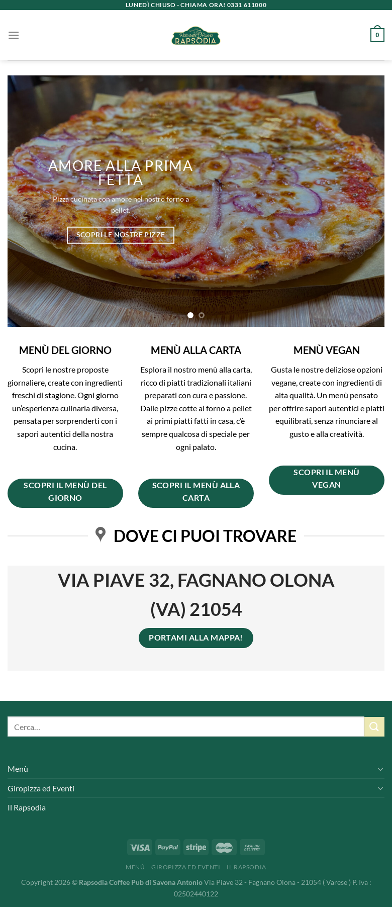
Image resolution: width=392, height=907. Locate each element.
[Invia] (374, 727)
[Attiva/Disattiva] (380, 769)
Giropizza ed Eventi (41, 788)
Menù (18, 768)
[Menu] (14, 35)
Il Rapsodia (27, 807)
